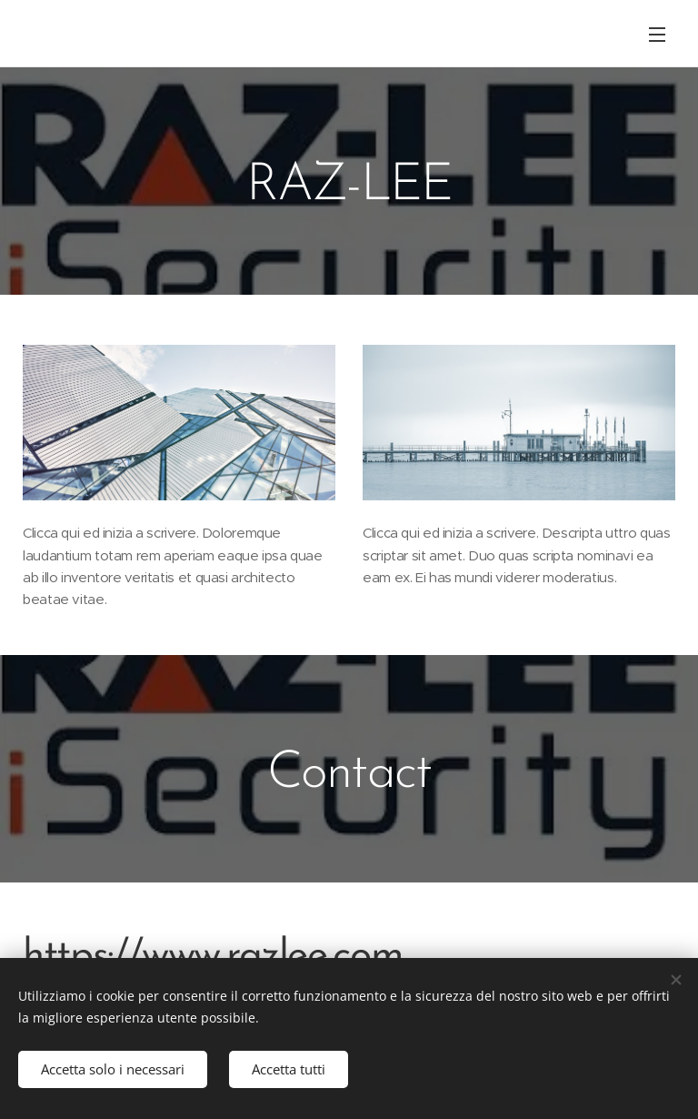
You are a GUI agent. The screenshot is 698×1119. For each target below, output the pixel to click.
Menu (657, 34)
